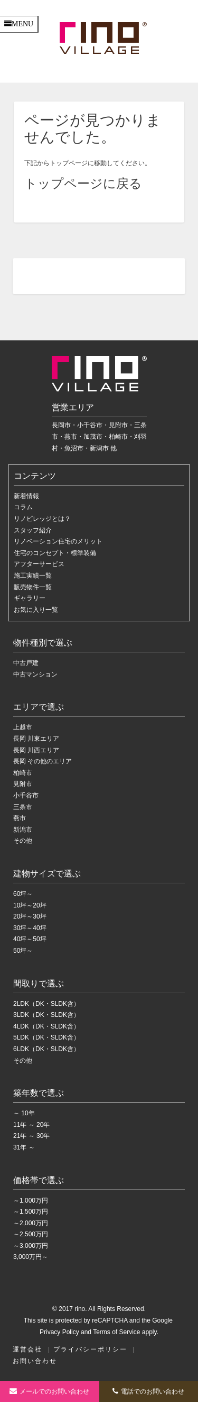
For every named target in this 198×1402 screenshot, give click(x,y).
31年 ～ (24, 1147)
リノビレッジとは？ (42, 518)
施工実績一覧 (33, 575)
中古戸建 (26, 663)
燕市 (19, 818)
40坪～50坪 (29, 939)
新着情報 (26, 496)
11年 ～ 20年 (31, 1124)
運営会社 (27, 1349)
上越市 (22, 727)
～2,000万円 (30, 1223)
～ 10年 (24, 1113)
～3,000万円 (30, 1245)
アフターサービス (39, 564)
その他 (22, 840)
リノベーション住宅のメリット (58, 541)
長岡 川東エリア (36, 738)
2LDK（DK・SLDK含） (46, 1003)
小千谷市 (26, 795)
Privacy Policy (59, 1332)
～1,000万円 (30, 1200)
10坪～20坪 (29, 905)
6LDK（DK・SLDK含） (46, 1049)
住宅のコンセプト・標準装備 (55, 553)
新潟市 (22, 829)
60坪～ (23, 893)
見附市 (22, 784)
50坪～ (23, 950)
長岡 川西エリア (36, 750)
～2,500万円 (30, 1234)
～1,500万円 (30, 1211)
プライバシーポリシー (90, 1349)
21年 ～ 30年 (31, 1135)
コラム (23, 507)
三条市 (22, 807)
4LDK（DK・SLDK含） (46, 1026)
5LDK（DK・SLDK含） (46, 1037)
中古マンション (35, 674)
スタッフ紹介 (33, 530)
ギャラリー (29, 598)
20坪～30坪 (29, 916)
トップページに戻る (83, 183)
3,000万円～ (30, 1256)
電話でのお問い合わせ (148, 1391)
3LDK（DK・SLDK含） (46, 1014)
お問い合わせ (35, 1361)
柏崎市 (22, 772)
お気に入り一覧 (36, 609)
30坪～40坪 (29, 928)
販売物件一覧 (33, 587)
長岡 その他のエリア (42, 761)
